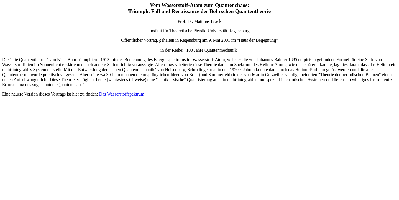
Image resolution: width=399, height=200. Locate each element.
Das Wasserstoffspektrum (121, 94)
